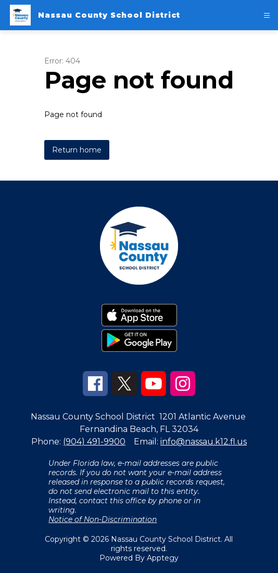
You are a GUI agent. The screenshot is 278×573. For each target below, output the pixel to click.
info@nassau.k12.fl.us (203, 442)
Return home (77, 150)
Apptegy (163, 558)
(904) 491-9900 (94, 442)
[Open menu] (267, 15)
